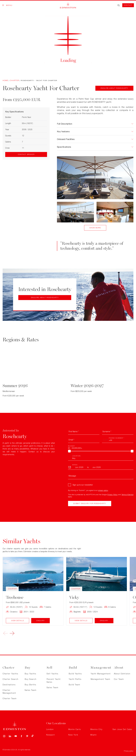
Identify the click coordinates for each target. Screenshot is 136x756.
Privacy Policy (112, 495)
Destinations (9, 684)
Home (5, 80)
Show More (95, 228)
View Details (17, 621)
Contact (128, 5)
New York (73, 735)
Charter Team (10, 698)
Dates (74, 464)
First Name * (74, 431)
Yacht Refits (75, 679)
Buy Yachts (30, 673)
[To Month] (96, 467)
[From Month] (79, 467)
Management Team (100, 679)
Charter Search (10, 679)
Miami (93, 735)
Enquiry (40, 621)
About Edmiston (122, 673)
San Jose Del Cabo (122, 729)
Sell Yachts (52, 673)
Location (76, 456)
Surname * (107, 431)
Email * (71, 440)
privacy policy (103, 490)
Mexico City (96, 729)
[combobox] (105, 440)
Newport (50, 735)
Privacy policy (128, 751)
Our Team (119, 679)
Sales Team (30, 690)
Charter (14, 80)
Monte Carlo (74, 729)
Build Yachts (75, 673)
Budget (71, 446)
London (50, 729)
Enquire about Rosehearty (114, 88)
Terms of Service (127, 495)
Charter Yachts (10, 673)
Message (72, 476)
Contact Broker (26, 154)
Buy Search (30, 679)
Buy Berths (30, 684)
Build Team (74, 684)
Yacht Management (101, 673)
